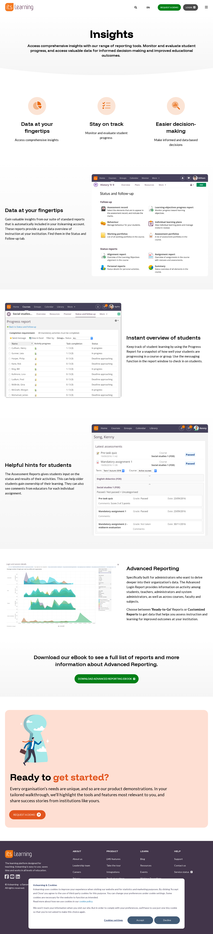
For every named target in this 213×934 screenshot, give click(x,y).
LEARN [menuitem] (144, 851)
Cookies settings (113, 920)
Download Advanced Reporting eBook (105, 678)
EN (146, 7)
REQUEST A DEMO (27, 814)
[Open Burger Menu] (206, 7)
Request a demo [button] (169, 7)
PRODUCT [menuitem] (112, 851)
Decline (167, 920)
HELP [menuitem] (177, 851)
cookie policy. (86, 901)
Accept (140, 920)
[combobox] (145, 7)
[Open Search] (135, 7)
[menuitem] (77, 859)
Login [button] (189, 7)
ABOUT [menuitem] (77, 851)
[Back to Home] (19, 7)
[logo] (18, 854)
